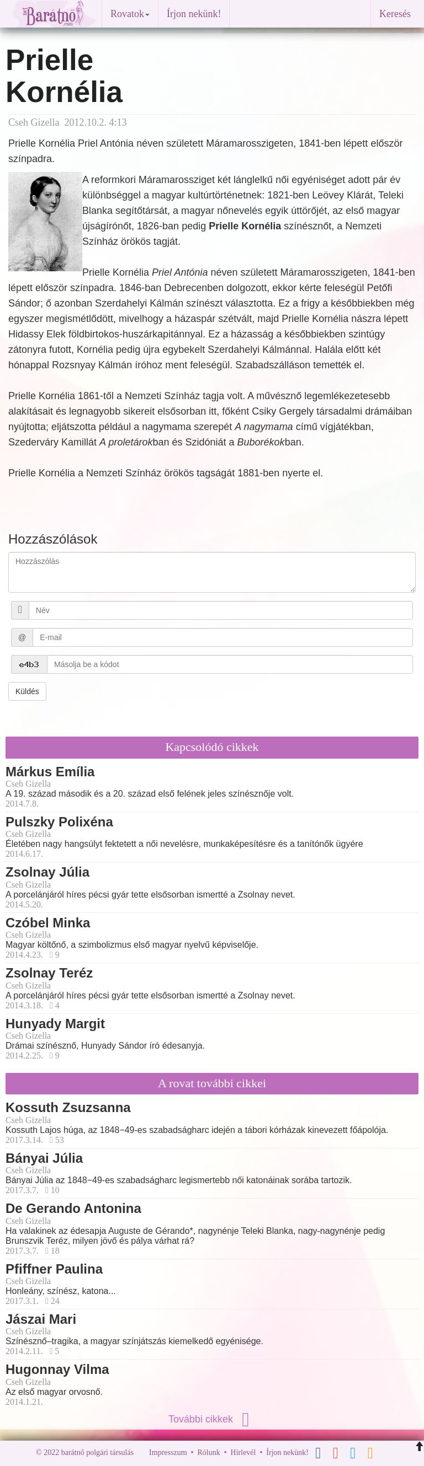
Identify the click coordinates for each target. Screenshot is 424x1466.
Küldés (27, 691)
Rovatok (130, 13)
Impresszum (168, 1452)
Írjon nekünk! (194, 13)
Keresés (395, 13)
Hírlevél (243, 1452)
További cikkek (212, 1419)
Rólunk (208, 1452)
